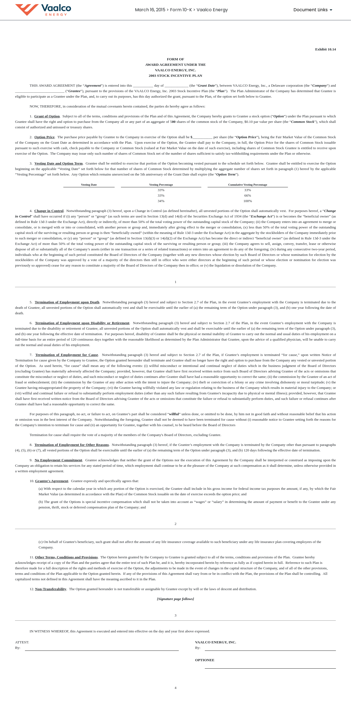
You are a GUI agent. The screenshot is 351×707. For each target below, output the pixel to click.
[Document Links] (314, 10)
